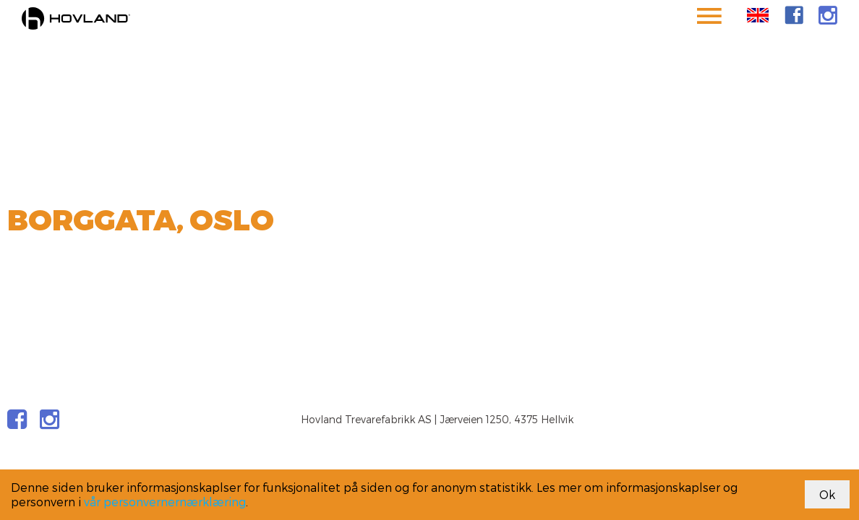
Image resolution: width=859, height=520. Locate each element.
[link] (794, 15)
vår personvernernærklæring (165, 501)
